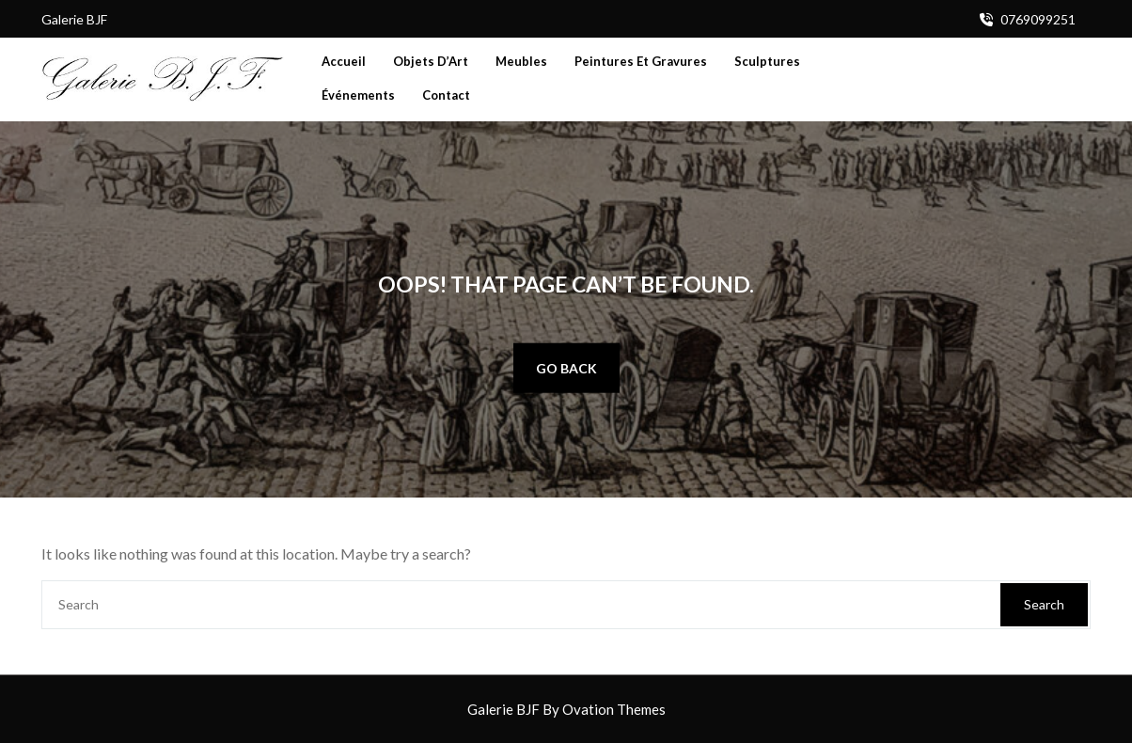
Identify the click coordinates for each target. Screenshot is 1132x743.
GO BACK (566, 367)
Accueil (344, 61)
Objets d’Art (430, 61)
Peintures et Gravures (640, 61)
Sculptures (767, 61)
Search (1044, 604)
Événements (358, 95)
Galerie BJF (566, 709)
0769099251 (1038, 19)
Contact (446, 95)
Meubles (521, 61)
